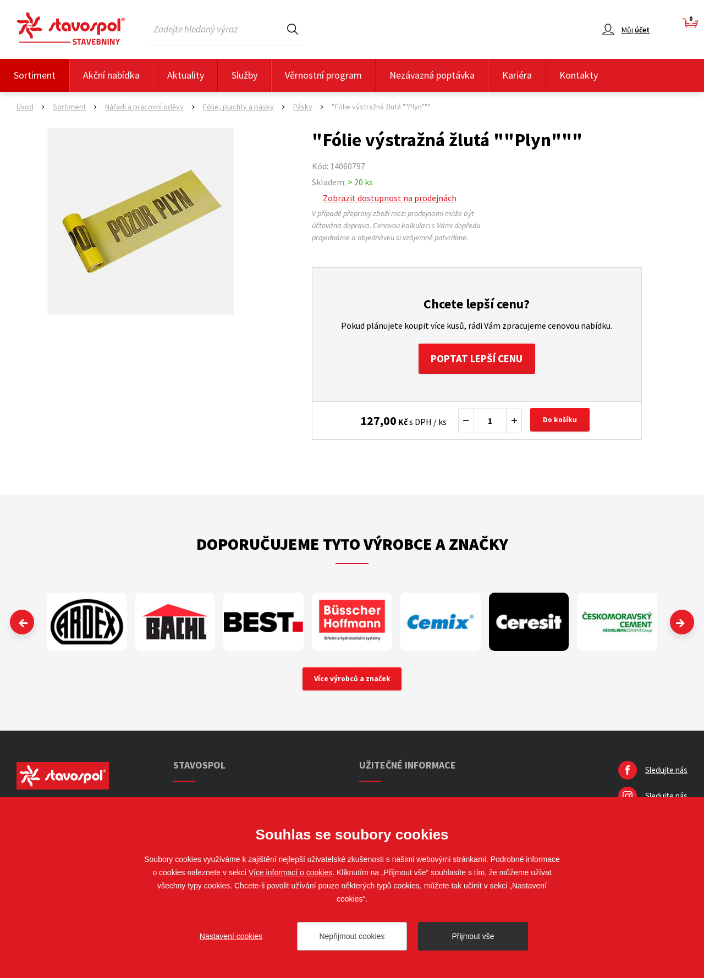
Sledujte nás (666, 774)
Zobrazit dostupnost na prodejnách (390, 197)
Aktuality (185, 75)
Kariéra (517, 75)
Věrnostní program (323, 75)
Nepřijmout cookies (351, 936)
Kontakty (578, 75)
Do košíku (561, 423)
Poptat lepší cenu (476, 360)
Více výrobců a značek (352, 682)
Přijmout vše (473, 936)
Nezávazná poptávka (432, 75)
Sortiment (35, 75)
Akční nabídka (111, 75)
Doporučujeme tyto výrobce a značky (352, 546)
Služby (244, 75)
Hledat (292, 29)
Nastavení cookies (231, 936)
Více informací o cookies (291, 872)
